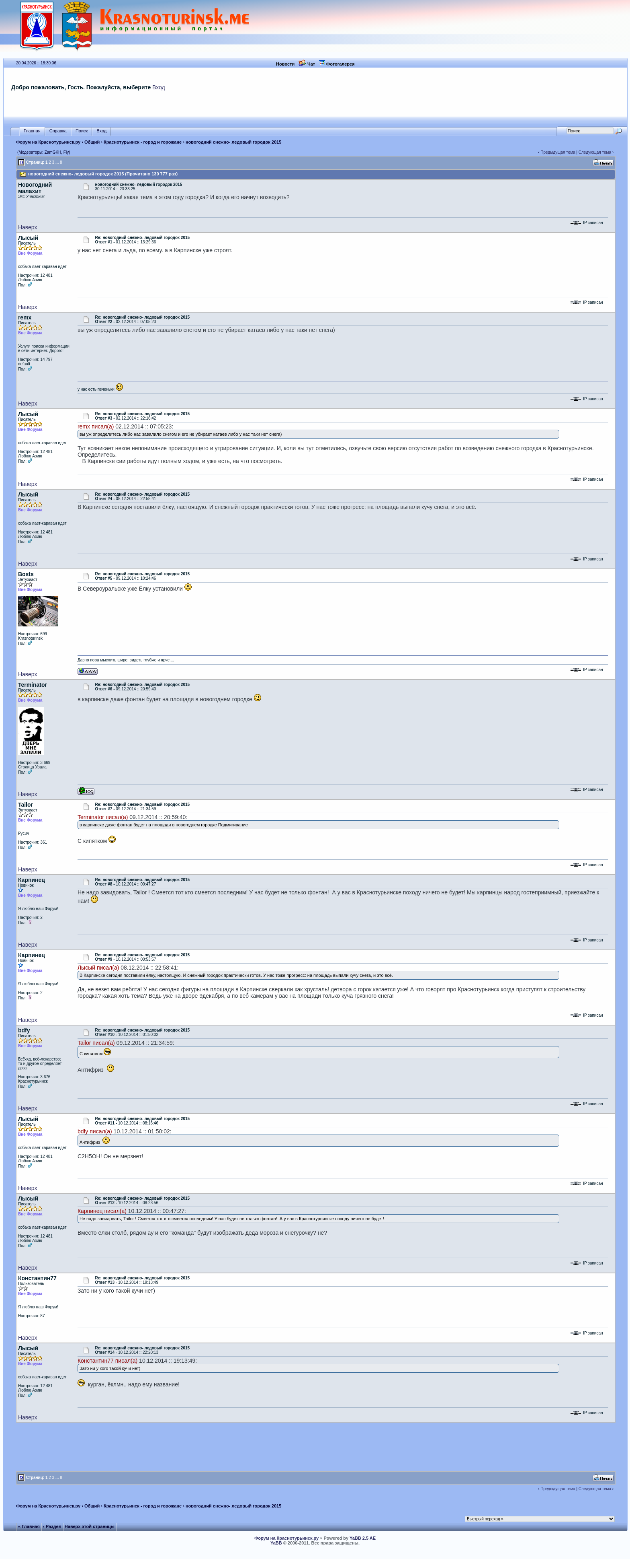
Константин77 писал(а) (107, 1360)
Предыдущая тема (557, 152)
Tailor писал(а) (96, 1043)
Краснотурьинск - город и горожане (143, 142)
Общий (92, 142)
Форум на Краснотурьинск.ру (48, 142)
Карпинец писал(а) (102, 1211)
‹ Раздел (52, 1526)
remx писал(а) (96, 426)
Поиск (82, 131)
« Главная (29, 1526)
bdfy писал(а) (95, 1131)
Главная (32, 131)
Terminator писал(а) (103, 817)
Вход (158, 87)
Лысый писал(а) (98, 967)
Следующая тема (595, 152)
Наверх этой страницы (90, 1526)
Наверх (27, 227)
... (57, 162)
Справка (58, 131)
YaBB (276, 1542)
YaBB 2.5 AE (363, 1538)
